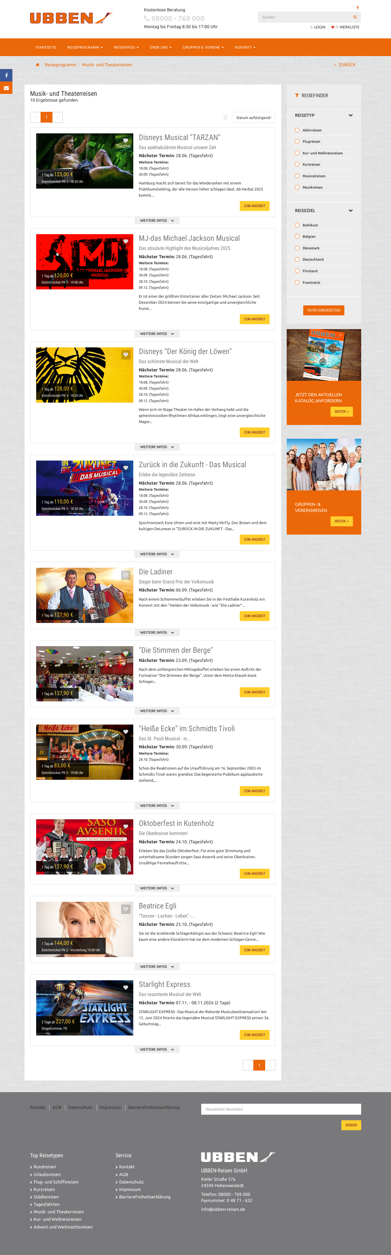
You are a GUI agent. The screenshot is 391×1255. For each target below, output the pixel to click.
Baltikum (310, 225)
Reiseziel (324, 210)
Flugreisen (311, 141)
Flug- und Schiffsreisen (56, 1182)
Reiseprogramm (85, 47)
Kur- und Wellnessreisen (322, 153)
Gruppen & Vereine (203, 47)
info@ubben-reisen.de (223, 1209)
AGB (56, 1107)
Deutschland (313, 259)
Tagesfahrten (47, 1204)
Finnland (310, 271)
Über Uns (161, 47)
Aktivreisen (312, 130)
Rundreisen (45, 1166)
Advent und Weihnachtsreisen (63, 1227)
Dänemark (311, 248)
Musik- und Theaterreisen (59, 1211)
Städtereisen (46, 1197)
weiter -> (342, 411)
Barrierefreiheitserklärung (154, 1107)
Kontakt (245, 47)
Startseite (46, 47)
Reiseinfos (126, 47)
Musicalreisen (314, 176)
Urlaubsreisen (47, 1174)
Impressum (110, 1107)
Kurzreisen (311, 164)
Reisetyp (324, 115)
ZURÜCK (345, 64)
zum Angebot (254, 206)
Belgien (309, 236)
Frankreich (311, 282)
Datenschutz (80, 1107)
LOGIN (317, 27)
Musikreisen (312, 187)
